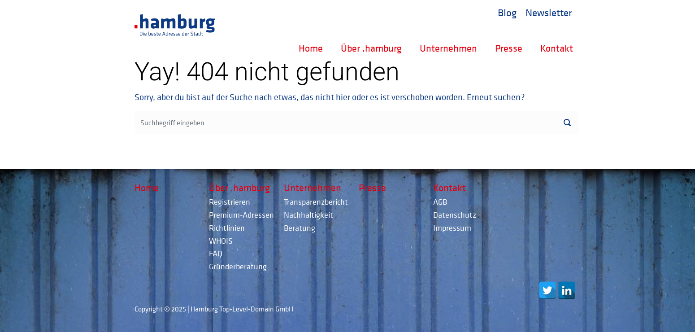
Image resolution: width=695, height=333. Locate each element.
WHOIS (221, 241)
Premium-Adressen (241, 215)
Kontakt (556, 48)
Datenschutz (454, 215)
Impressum (452, 228)
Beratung (299, 228)
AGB (440, 202)
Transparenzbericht (316, 202)
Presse (508, 48)
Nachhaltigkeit (308, 215)
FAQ (215, 253)
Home (311, 48)
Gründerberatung (238, 266)
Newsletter (549, 12)
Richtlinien (227, 228)
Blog (507, 12)
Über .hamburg (371, 48)
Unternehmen (448, 48)
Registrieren (229, 202)
